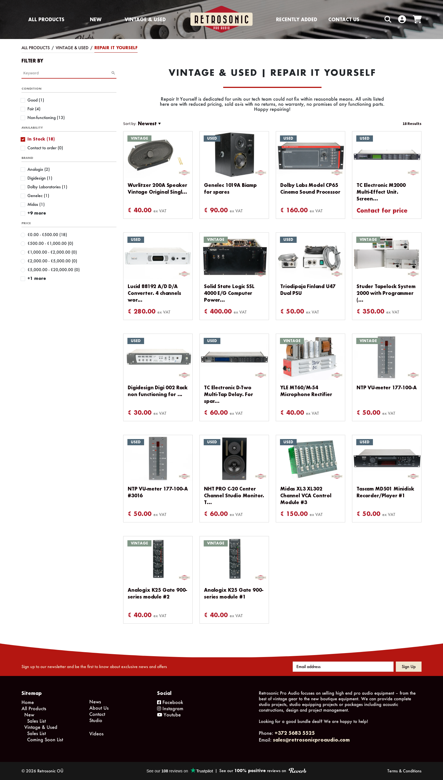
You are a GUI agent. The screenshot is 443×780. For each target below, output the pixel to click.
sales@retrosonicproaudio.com (311, 740)
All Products (46, 19)
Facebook (170, 702)
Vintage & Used (145, 19)
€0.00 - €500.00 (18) (47, 234)
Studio (95, 720)
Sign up (409, 666)
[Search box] (376, 19)
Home (27, 702)
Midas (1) (36, 204)
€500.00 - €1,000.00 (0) (50, 243)
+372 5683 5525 (295, 733)
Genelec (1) (38, 195)
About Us (99, 708)
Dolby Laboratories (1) (47, 186)
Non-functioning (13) (46, 117)
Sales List (36, 721)
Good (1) (35, 100)
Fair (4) (33, 108)
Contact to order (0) (45, 147)
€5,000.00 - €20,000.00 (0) (53, 269)
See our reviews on (262, 770)
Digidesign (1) (39, 178)
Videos (96, 733)
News (95, 702)
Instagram (170, 708)
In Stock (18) (41, 139)
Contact (97, 714)
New (95, 19)
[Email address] (343, 667)
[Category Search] (67, 73)
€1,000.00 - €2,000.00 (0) (52, 252)
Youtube (169, 715)
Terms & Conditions (404, 770)
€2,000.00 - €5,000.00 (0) (52, 260)
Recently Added (296, 19)
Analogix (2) (38, 169)
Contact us (343, 19)
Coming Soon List (45, 739)
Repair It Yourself (116, 47)
